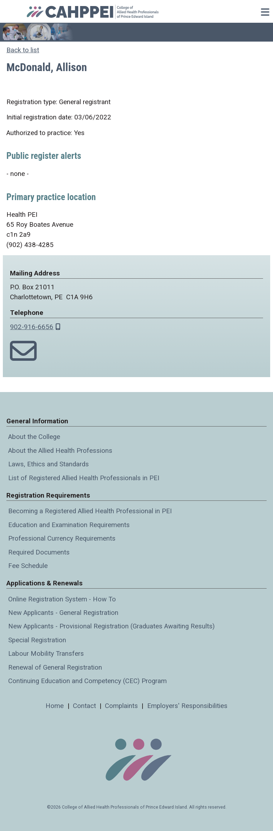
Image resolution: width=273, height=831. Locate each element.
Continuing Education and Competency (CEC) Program (87, 681)
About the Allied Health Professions (60, 451)
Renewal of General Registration (55, 667)
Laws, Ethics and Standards (48, 464)
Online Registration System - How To (62, 599)
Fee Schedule (28, 566)
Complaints (121, 706)
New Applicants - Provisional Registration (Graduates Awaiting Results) (111, 626)
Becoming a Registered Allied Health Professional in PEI (90, 511)
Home (55, 706)
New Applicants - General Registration (63, 613)
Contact (84, 706)
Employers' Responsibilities (187, 706)
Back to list (22, 50)
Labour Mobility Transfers (46, 654)
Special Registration (37, 640)
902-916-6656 (31, 327)
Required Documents (39, 552)
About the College (34, 437)
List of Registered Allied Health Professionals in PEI (83, 478)
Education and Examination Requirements (69, 525)
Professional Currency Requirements (62, 538)
